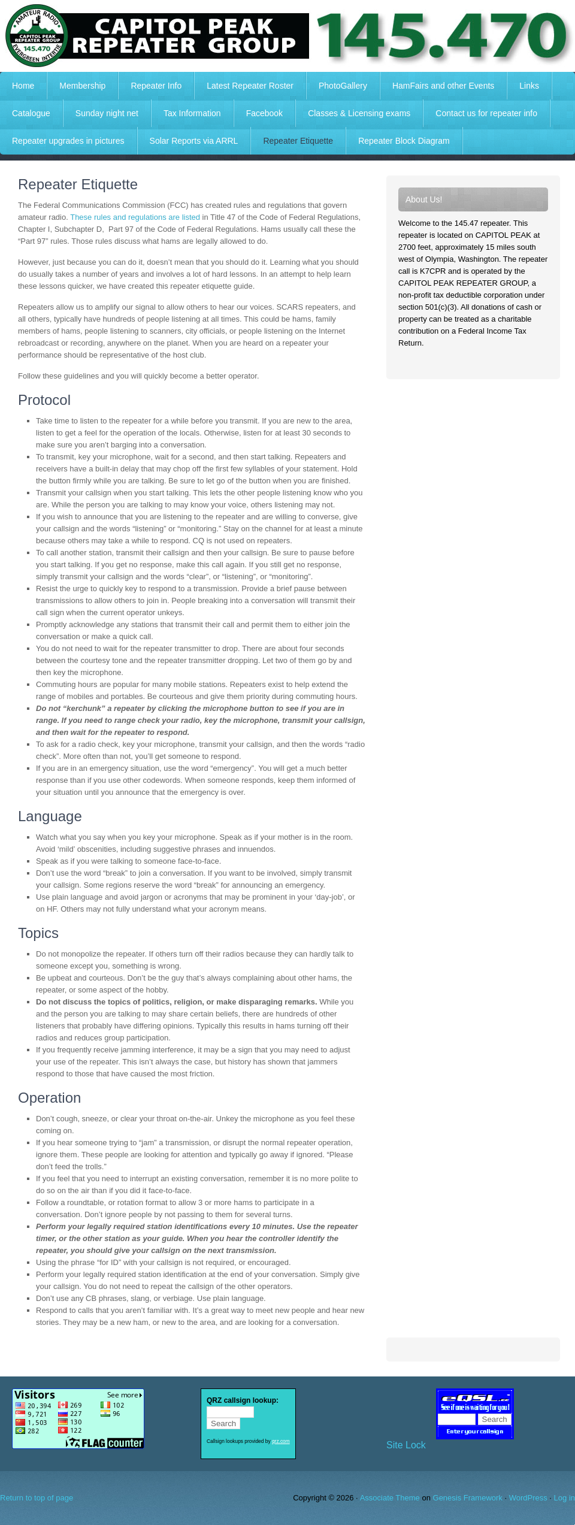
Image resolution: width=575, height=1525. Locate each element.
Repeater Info (150, 85)
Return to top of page (36, 1497)
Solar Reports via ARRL (194, 141)
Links (529, 85)
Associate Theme (390, 1497)
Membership (82, 85)
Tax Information (192, 113)
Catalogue (31, 113)
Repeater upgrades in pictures (68, 141)
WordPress (528, 1497)
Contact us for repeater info (486, 113)
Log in (564, 1497)
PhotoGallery (343, 85)
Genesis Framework (468, 1497)
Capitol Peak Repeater (287, 36)
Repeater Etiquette (298, 141)
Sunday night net (106, 113)
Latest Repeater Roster (250, 85)
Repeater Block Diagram (404, 141)
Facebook (264, 113)
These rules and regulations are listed (135, 217)
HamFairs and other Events (437, 85)
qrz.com (281, 1441)
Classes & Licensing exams (359, 113)
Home (23, 85)
